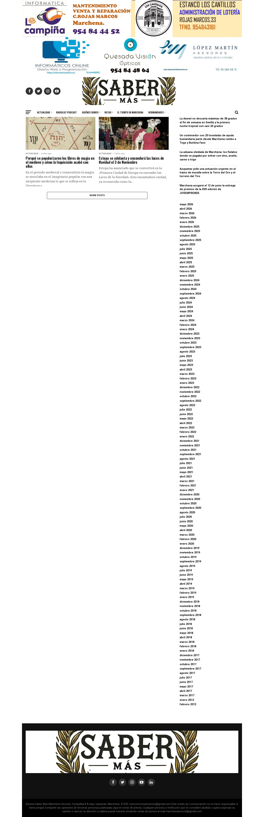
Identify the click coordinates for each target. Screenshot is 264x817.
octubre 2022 (188, 396)
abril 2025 (186, 262)
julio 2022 (186, 409)
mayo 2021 (186, 472)
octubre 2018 (188, 610)
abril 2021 (186, 476)
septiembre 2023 (190, 347)
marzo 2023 (187, 374)
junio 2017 (186, 682)
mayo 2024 (186, 311)
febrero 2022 (188, 432)
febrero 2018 (188, 646)
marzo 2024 (187, 320)
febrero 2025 (188, 271)
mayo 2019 (186, 579)
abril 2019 (186, 583)
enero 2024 (187, 329)
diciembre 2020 (189, 494)
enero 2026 (187, 222)
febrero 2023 (188, 378)
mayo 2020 (186, 525)
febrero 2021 (188, 485)
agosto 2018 (187, 619)
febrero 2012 (188, 704)
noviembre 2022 (190, 391)
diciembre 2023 (189, 333)
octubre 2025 (188, 235)
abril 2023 (186, 369)
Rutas (107, 112)
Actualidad (43, 112)
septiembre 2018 (190, 615)
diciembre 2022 (189, 387)
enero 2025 (187, 275)
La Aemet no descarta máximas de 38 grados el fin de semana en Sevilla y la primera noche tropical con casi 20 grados (208, 122)
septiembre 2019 (190, 561)
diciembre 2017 (189, 655)
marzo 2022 (187, 427)
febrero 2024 (188, 325)
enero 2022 (187, 436)
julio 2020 (186, 516)
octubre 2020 (188, 503)
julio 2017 (186, 677)
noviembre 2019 (190, 552)
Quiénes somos (90, 112)
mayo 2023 (186, 365)
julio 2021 (186, 463)
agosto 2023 (187, 351)
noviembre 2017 (190, 659)
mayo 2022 (186, 418)
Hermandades (156, 112)
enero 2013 (187, 700)
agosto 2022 (187, 405)
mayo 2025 (186, 258)
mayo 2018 (186, 633)
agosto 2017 (187, 673)
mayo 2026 (186, 204)
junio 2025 (186, 253)
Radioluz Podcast (66, 112)
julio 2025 (186, 249)
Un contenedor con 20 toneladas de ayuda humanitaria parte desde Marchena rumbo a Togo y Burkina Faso (208, 139)
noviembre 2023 (190, 338)
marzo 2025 (187, 266)
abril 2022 (186, 423)
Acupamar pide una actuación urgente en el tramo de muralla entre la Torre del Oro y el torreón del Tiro (208, 172)
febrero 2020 (188, 539)
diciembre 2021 (189, 441)
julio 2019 (186, 570)
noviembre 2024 (190, 284)
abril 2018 (186, 637)
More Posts (97, 195)
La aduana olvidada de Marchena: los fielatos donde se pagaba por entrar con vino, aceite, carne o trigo (208, 156)
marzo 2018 (187, 642)
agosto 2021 (187, 458)
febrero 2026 (188, 217)
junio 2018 (186, 628)
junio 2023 (186, 360)
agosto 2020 (187, 512)
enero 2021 (187, 490)
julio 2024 (186, 302)
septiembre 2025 (190, 240)
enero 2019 (187, 597)
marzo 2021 (187, 481)
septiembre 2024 (190, 293)
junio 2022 (186, 414)
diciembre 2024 (189, 280)
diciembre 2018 (189, 601)
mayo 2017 (186, 686)
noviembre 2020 (190, 499)
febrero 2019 (188, 592)
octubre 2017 (188, 664)
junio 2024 (186, 307)
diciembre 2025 (189, 226)
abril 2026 (186, 208)
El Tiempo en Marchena (130, 112)
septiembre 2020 (190, 507)
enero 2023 (187, 383)
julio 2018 (186, 624)
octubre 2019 (188, 557)
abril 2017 (186, 691)
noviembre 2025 (190, 231)
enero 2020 (187, 543)
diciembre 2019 (189, 548)
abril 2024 (186, 316)
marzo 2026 (187, 213)
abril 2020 (186, 530)
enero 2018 (187, 650)
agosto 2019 (187, 566)
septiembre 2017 (190, 668)
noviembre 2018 (190, 606)
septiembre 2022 (190, 400)
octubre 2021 (188, 449)
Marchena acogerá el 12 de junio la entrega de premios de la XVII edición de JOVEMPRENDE (207, 189)
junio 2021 (186, 467)
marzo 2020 (187, 534)
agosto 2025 (187, 244)
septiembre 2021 (190, 454)
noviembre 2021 (190, 445)
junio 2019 (186, 574)
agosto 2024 (187, 298)
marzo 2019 (187, 588)
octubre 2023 (188, 342)
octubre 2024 (188, 289)
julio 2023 (186, 356)
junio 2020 (186, 521)
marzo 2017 (187, 695)
